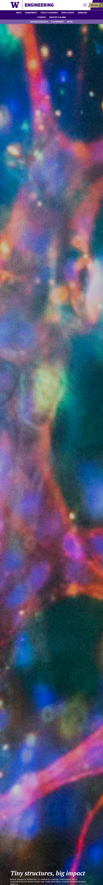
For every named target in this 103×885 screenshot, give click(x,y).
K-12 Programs (57, 22)
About (19, 12)
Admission (82, 12)
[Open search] (85, 5)
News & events (67, 12)
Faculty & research (49, 12)
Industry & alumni (57, 17)
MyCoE (70, 22)
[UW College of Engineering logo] (32, 5)
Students (41, 17)
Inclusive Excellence (39, 22)
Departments (31, 12)
